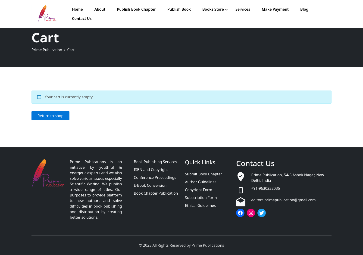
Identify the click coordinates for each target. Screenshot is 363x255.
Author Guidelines (200, 181)
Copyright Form (198, 189)
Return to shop (50, 115)
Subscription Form (201, 197)
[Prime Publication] (48, 14)
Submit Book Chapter (203, 174)
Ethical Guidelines (200, 205)
